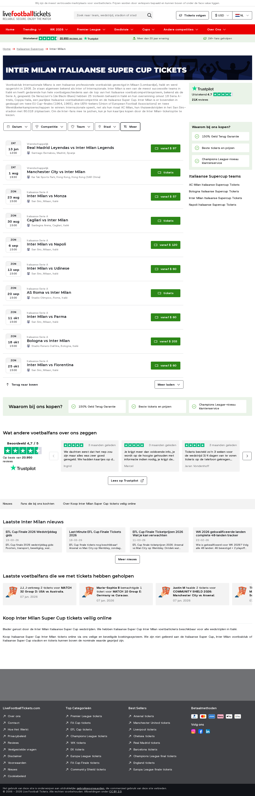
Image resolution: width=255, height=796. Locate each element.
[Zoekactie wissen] (149, 15)
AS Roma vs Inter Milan (49, 292)
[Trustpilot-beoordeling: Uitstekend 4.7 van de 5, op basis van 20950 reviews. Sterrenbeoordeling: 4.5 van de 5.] (220, 93)
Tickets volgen (192, 15)
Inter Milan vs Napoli (46, 244)
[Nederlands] (242, 15)
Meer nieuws (127, 559)
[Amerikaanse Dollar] (222, 15)
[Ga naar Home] (27, 15)
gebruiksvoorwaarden (90, 788)
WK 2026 (56, 29)
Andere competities (179, 29)
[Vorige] (53, 456)
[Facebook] (200, 731)
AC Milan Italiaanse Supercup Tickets (214, 185)
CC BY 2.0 (115, 791)
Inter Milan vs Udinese (48, 268)
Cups (146, 29)
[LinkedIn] (208, 731)
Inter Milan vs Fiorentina (50, 365)
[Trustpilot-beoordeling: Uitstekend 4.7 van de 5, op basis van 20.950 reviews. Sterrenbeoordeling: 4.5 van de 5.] (60, 38)
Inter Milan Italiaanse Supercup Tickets (215, 198)
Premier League (89, 29)
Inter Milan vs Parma (46, 316)
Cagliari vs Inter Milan (47, 220)
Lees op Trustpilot (127, 480)
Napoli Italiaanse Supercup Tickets (212, 205)
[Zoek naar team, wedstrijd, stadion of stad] (113, 15)
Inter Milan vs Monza (46, 196)
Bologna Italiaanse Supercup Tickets (214, 191)
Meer (130, 127)
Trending (29, 29)
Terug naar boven (22, 384)
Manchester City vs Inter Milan (56, 172)
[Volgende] (247, 456)
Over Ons (214, 29)
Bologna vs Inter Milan (48, 341)
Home (10, 29)
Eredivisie (121, 29)
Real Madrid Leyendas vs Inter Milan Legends (70, 148)
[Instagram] (193, 731)
